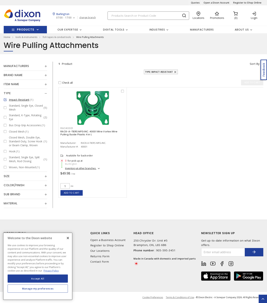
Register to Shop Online (247, 2)
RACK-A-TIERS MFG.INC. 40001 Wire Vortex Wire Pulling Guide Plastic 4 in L (88, 133)
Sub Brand (12, 194)
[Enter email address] (223, 252)
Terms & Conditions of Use (180, 297)
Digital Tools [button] (113, 29)
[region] (37, 266)
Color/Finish (14, 185)
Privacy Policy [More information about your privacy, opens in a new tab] (51, 270)
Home (7, 37)
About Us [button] (242, 29)
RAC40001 (66, 128)
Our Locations (100, 250)
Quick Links (100, 233)
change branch (87, 17)
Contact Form (99, 261)
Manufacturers (202, 29)
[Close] (68, 238)
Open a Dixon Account (216, 2)
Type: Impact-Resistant (159, 71)
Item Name (11, 84)
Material (10, 203)
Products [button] (25, 29)
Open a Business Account (108, 240)
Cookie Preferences (152, 297)
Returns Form (100, 256)
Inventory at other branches (80, 168)
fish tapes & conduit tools (57, 37)
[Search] (148, 15)
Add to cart (72, 192)
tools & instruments (26, 37)
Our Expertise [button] (67, 29)
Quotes (195, 2)
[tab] (25, 66)
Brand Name (13, 75)
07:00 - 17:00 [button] (64, 17)
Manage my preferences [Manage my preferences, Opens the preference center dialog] (38, 288)
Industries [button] (157, 29)
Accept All (37, 278)
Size (7, 176)
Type (7, 93)
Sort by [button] (255, 64)
